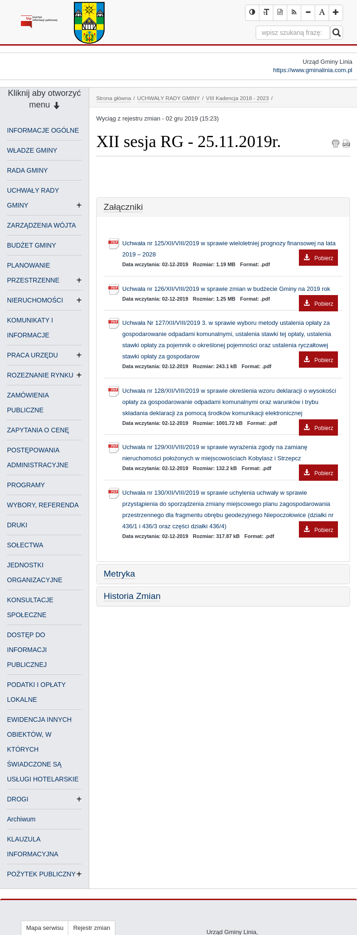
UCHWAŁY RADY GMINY (168, 98)
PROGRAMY (26, 485)
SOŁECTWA (25, 545)
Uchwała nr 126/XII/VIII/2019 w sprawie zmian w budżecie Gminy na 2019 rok (230, 290)
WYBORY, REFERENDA (43, 505)
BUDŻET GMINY (31, 245)
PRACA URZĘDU (32, 355)
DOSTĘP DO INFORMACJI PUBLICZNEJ (27, 649)
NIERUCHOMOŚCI (35, 300)
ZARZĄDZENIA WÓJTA (41, 225)
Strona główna (113, 98)
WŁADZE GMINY (32, 150)
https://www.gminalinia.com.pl (312, 70)
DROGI (17, 799)
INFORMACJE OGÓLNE (43, 130)
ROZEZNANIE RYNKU (40, 375)
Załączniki (123, 207)
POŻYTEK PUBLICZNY (41, 874)
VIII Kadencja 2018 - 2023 (237, 98)
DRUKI (17, 525)
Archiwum (21, 819)
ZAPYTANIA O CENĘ (38, 430)
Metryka (119, 573)
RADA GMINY (27, 170)
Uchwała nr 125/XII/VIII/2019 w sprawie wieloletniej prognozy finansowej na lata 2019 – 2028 (230, 250)
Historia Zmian (132, 596)
